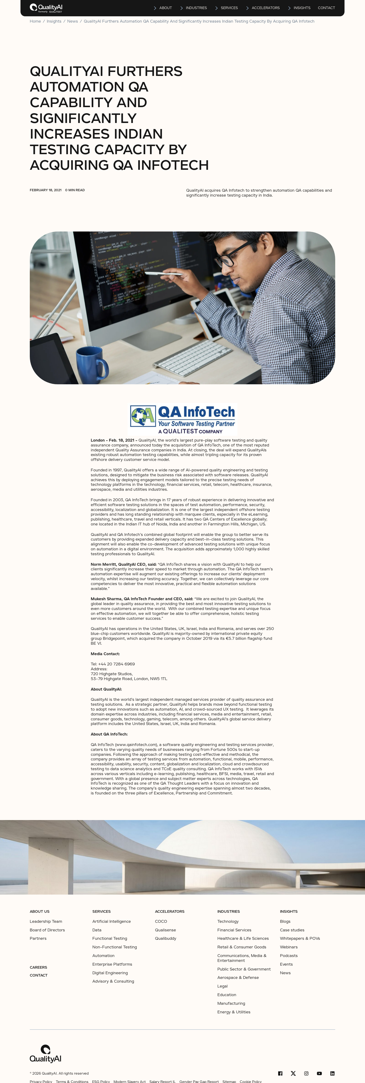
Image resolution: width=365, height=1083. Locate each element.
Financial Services (234, 930)
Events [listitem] (286, 964)
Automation (103, 955)
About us (40, 911)
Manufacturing (231, 1003)
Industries (196, 8)
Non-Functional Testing (114, 947)
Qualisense (165, 930)
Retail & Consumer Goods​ (241, 947)
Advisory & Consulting (113, 981)
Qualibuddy (165, 938)
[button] (162, 8)
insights (302, 8)
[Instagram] (306, 1073)
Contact (326, 8)
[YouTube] (319, 1073)
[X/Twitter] (293, 1073)
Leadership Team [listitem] (46, 921)
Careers (38, 967)
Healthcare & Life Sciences (243, 938)
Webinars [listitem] (289, 947)
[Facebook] (280, 1073)
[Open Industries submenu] (181, 8)
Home (35, 21)
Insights (289, 911)
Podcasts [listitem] (289, 956)
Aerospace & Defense (238, 977)
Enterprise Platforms (112, 964)
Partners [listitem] (38, 938)
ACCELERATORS (170, 911)
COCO (161, 921)
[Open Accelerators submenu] (247, 8)
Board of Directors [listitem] (47, 930)
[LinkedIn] (332, 1073)
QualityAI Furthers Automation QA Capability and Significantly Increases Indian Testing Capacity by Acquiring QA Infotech (199, 21)
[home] (46, 8)
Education (226, 994)
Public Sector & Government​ (244, 969)
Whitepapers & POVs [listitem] (300, 938)
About (165, 8)
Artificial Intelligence (111, 921)
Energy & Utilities (233, 1012)
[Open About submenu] (155, 8)
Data (96, 930)
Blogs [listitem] (285, 921)
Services (101, 911)
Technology (228, 921)
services (229, 8)
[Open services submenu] (216, 8)
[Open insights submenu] (289, 8)
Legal (222, 986)
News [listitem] (285, 973)
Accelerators (266, 8)
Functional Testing (109, 938)
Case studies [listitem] (292, 930)
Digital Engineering (110, 973)
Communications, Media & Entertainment (242, 958)
